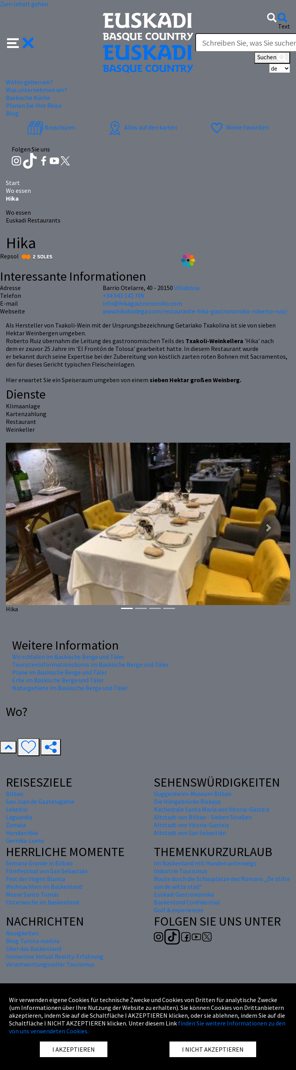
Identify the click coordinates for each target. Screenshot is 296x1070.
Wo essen (18, 190)
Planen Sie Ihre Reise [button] (34, 105)
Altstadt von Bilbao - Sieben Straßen (203, 817)
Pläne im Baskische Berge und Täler (59, 672)
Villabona (187, 288)
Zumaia (16, 825)
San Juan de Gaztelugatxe (40, 801)
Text (284, 26)
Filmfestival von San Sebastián (47, 871)
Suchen (272, 57)
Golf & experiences (178, 910)
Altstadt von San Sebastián (190, 833)
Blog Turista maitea (32, 941)
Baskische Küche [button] (28, 97)
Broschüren (51, 127)
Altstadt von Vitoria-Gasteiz (191, 825)
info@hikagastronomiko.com (142, 303)
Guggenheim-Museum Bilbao (193, 794)
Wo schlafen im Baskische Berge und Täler (68, 657)
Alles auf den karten (142, 127)
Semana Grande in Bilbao (39, 863)
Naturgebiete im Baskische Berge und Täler (70, 688)
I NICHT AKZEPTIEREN (213, 1049)
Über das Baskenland (33, 948)
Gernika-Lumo (25, 840)
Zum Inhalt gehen (24, 4)
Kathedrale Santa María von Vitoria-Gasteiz (211, 809)
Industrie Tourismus (180, 871)
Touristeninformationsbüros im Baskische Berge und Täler (90, 664)
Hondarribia (22, 833)
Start (13, 183)
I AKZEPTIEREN (73, 1049)
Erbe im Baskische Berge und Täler (58, 680)
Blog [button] (12, 113)
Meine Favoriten (239, 127)
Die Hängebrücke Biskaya (187, 801)
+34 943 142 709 (123, 295)
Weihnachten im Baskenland (44, 886)
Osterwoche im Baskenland (42, 902)
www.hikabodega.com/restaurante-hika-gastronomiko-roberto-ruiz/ (195, 311)
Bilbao (14, 794)
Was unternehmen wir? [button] (36, 90)
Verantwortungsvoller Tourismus (50, 964)
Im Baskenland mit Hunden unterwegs (205, 863)
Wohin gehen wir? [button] (29, 82)
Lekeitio (17, 809)
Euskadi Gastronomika (184, 894)
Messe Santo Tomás (32, 894)
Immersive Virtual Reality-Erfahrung (54, 956)
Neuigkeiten (22, 933)
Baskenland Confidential (187, 902)
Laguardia (19, 817)
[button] (20, 42)
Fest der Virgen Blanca (35, 879)
